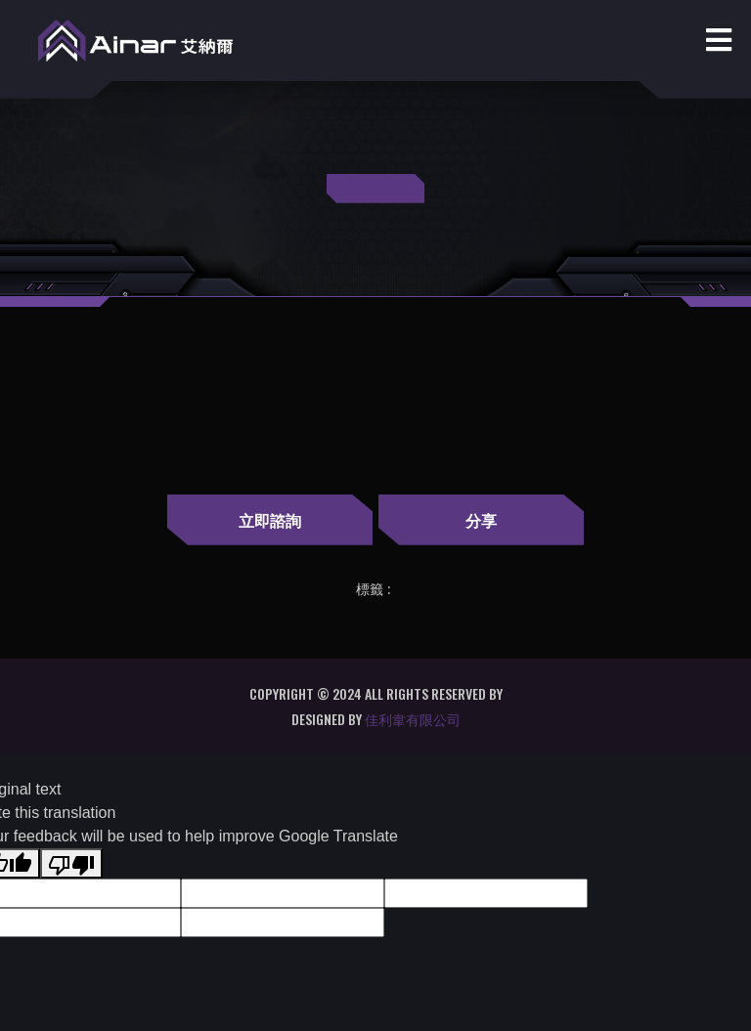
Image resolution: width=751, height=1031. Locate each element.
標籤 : (373, 589)
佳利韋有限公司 (413, 719)
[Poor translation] (71, 863)
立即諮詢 (263, 520)
